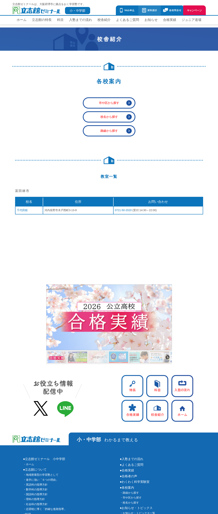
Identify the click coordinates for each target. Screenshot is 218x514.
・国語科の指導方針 (35, 494)
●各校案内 (127, 487)
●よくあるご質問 (132, 464)
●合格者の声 (128, 476)
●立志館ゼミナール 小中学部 (44, 459)
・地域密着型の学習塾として (40, 474)
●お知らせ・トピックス (136, 508)
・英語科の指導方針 (35, 484)
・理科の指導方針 (34, 499)
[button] (109, 317)
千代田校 (22, 210)
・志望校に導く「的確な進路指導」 (45, 509)
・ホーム (28, 464)
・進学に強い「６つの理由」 (40, 479)
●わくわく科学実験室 (135, 481)
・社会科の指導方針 (35, 504)
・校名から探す (129, 502)
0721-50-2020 (123, 210)
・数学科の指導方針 (35, 489)
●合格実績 (127, 470)
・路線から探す (129, 492)
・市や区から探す (131, 497)
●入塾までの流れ (132, 459)
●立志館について (35, 469)
